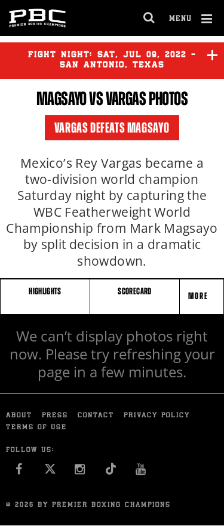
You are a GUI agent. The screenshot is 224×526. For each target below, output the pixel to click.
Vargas (126, 98)
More (199, 296)
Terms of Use (36, 428)
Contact (96, 416)
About (19, 416)
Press (55, 416)
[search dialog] (149, 17)
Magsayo (61, 98)
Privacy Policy (157, 416)
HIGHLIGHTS (45, 291)
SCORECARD (134, 291)
